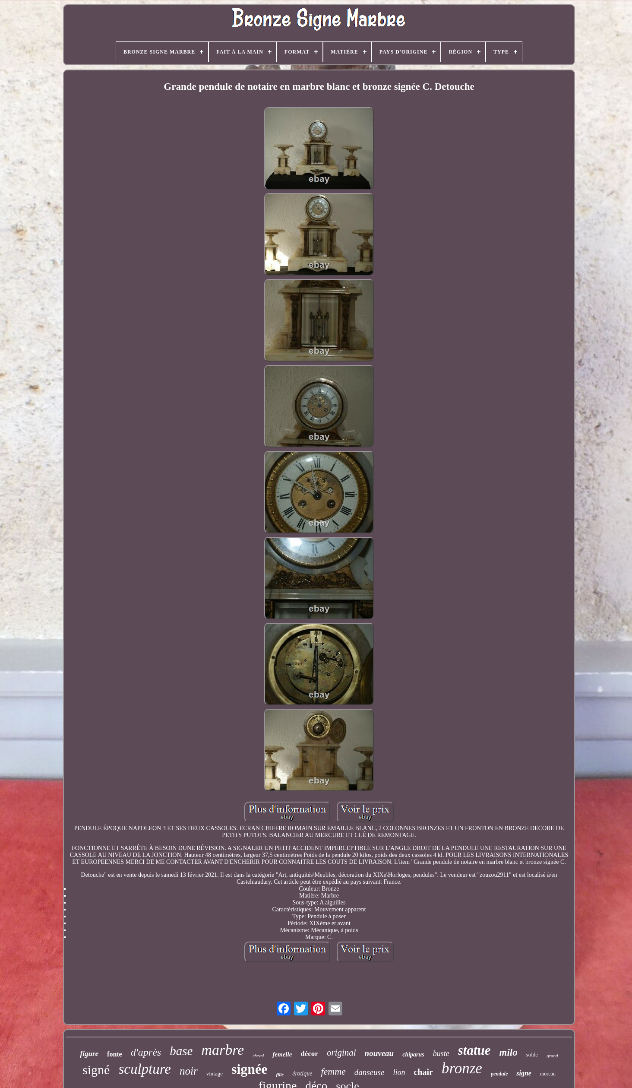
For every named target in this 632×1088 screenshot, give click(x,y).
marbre (222, 1050)
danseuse (369, 1072)
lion (399, 1072)
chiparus (413, 1054)
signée (249, 1069)
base (181, 1051)
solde (532, 1054)
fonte (114, 1054)
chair (423, 1072)
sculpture (144, 1069)
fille (280, 1074)
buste (441, 1053)
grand (552, 1055)
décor (309, 1054)
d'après (146, 1052)
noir (189, 1071)
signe (523, 1073)
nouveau (379, 1053)
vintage (214, 1073)
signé (96, 1070)
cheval (258, 1055)
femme (333, 1071)
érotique (302, 1073)
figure (89, 1054)
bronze (462, 1068)
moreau (548, 1074)
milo (508, 1052)
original (341, 1052)
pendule (499, 1074)
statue (474, 1050)
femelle (282, 1054)
